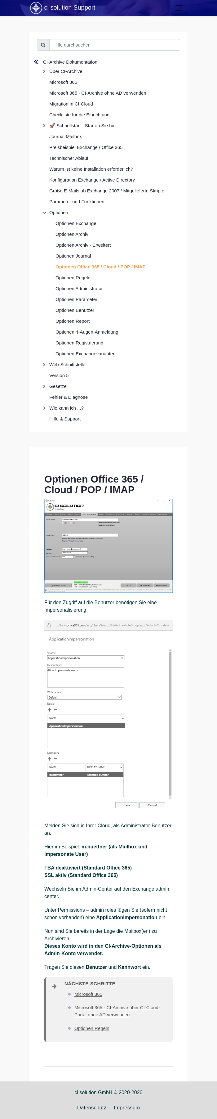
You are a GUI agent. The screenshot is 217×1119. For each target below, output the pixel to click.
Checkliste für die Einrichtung (79, 114)
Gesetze (58, 386)
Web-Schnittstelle (67, 364)
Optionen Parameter (76, 299)
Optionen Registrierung (79, 342)
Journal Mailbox (65, 136)
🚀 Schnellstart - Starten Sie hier (83, 125)
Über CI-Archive (65, 71)
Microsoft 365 (63, 82)
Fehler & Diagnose (68, 397)
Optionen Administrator (79, 288)
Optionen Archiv (71, 234)
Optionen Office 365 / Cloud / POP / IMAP (100, 266)
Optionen (58, 212)
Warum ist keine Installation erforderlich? (91, 169)
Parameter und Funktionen (76, 201)
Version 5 (59, 375)
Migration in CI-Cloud (71, 103)
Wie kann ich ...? (66, 408)
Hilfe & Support (65, 418)
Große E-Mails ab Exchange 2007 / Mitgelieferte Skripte (106, 190)
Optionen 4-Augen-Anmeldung (86, 332)
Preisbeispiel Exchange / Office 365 (86, 147)
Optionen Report (72, 321)
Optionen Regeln (73, 277)
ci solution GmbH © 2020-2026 (108, 1092)
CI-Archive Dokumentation (70, 62)
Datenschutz (92, 1108)
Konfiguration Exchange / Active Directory (92, 179)
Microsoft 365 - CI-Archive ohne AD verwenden (97, 93)
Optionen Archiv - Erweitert (83, 245)
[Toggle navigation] (179, 8)
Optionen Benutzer (74, 310)
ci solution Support (62, 8)
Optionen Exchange (75, 223)
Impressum (127, 1108)
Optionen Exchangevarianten (85, 353)
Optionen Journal (73, 255)
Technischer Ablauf (68, 158)
